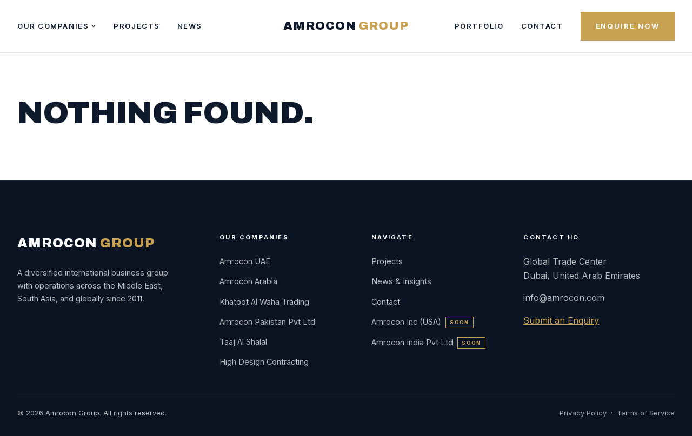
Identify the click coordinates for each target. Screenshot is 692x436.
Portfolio (479, 26)
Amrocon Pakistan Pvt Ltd (267, 321)
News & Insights (401, 281)
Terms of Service (646, 412)
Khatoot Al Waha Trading (264, 301)
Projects (136, 26)
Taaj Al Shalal (243, 341)
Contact (542, 26)
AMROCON (345, 25)
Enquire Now (628, 26)
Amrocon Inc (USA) (422, 321)
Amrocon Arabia (248, 281)
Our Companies (56, 26)
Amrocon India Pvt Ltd (428, 342)
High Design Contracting (264, 361)
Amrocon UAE (244, 261)
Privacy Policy (583, 412)
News (189, 26)
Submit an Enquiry (561, 320)
